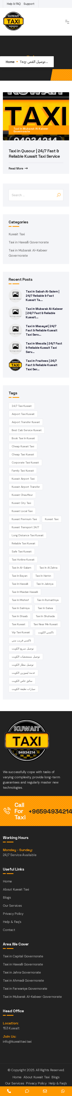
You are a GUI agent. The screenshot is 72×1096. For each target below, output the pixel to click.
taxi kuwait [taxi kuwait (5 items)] (18, 624)
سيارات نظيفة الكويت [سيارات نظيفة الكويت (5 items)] (23, 689)
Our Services (12, 905)
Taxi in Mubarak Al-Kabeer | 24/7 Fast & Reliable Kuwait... (44, 313)
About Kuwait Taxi (16, 889)
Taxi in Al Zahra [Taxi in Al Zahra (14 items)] (48, 567)
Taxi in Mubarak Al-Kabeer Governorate (30, 130)
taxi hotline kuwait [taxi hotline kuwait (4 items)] (23, 559)
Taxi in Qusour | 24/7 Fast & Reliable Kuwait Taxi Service (34, 153)
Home (10, 61)
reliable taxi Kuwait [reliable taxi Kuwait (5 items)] (23, 543)
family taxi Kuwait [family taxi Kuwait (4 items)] (23, 470)
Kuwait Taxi (17, 234)
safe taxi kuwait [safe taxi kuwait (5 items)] (22, 551)
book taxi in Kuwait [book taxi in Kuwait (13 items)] (23, 438)
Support (29, 4)
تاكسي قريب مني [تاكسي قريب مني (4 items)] (21, 640)
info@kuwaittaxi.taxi (17, 1041)
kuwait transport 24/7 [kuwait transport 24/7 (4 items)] (25, 527)
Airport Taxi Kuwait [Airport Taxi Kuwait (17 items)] (23, 414)
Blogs (7, 897)
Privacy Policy (13, 914)
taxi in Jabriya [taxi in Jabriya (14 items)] (44, 584)
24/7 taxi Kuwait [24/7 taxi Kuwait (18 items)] (22, 406)
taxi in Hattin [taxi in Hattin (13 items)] (43, 575)
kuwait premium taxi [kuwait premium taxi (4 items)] (24, 519)
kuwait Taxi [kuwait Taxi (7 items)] (52, 519)
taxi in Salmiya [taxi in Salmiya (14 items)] (21, 608)
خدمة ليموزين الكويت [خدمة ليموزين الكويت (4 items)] (23, 673)
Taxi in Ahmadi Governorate (23, 980)
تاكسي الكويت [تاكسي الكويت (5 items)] (46, 632)
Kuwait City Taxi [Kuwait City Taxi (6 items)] (21, 503)
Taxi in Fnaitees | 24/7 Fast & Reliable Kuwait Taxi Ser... (41, 365)
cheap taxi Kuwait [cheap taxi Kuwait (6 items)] (23, 454)
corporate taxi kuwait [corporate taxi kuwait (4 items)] (25, 462)
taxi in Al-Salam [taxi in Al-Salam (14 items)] (21, 567)
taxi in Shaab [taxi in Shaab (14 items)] (20, 616)
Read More (16, 168)
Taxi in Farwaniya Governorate (25, 988)
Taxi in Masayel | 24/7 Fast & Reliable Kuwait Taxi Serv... (41, 330)
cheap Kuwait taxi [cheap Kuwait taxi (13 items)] (23, 446)
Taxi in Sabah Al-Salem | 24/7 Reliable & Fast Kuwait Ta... (42, 295)
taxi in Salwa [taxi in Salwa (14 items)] (45, 608)
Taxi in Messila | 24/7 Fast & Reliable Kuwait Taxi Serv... (44, 347)
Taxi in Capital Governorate (23, 956)
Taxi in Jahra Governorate (22, 972)
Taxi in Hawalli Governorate (29, 242)
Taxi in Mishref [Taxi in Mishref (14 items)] (20, 600)
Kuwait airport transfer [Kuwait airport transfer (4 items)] (26, 487)
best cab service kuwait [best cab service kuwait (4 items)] (26, 430)
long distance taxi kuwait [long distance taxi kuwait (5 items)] (28, 535)
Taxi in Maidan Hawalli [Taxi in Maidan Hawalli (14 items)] (25, 592)
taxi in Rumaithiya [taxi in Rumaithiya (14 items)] (48, 600)
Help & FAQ (14, 4)
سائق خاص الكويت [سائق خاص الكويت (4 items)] (22, 681)
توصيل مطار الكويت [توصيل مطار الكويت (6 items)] (23, 664)
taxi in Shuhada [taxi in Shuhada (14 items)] (45, 616)
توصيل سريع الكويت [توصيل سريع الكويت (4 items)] (23, 648)
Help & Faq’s (12, 922)
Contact (9, 930)
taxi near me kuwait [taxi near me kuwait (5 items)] (45, 624)
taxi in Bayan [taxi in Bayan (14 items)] (19, 575)
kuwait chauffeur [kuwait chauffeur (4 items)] (22, 495)
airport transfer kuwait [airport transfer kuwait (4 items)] (26, 422)
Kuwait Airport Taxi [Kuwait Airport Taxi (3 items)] (23, 478)
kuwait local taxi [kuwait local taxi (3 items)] (22, 511)
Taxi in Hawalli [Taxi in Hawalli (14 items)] (20, 584)
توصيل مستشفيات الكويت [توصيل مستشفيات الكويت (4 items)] (26, 656)
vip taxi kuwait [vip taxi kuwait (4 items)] (21, 632)
